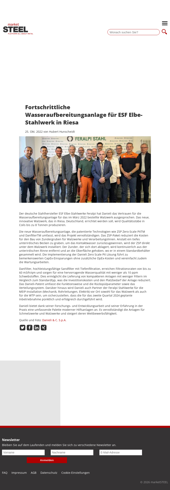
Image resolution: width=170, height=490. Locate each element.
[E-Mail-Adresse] (120, 452)
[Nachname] (72, 452)
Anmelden (47, 460)
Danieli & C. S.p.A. (54, 320)
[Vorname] (23, 452)
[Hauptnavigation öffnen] (165, 23)
